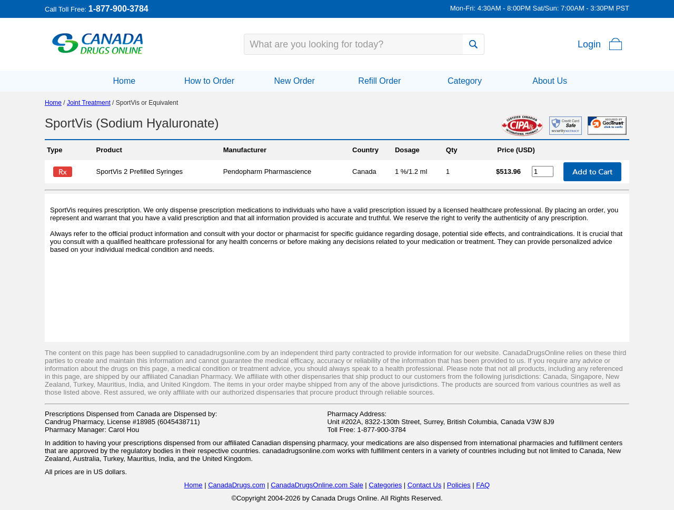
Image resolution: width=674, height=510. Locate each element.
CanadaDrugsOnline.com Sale (317, 485)
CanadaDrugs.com (236, 485)
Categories (385, 485)
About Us (549, 80)
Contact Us (424, 485)
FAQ (483, 485)
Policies (459, 485)
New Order (294, 80)
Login (589, 44)
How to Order (209, 80)
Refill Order (379, 80)
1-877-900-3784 (118, 8)
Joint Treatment (89, 102)
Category (465, 80)
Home (124, 80)
